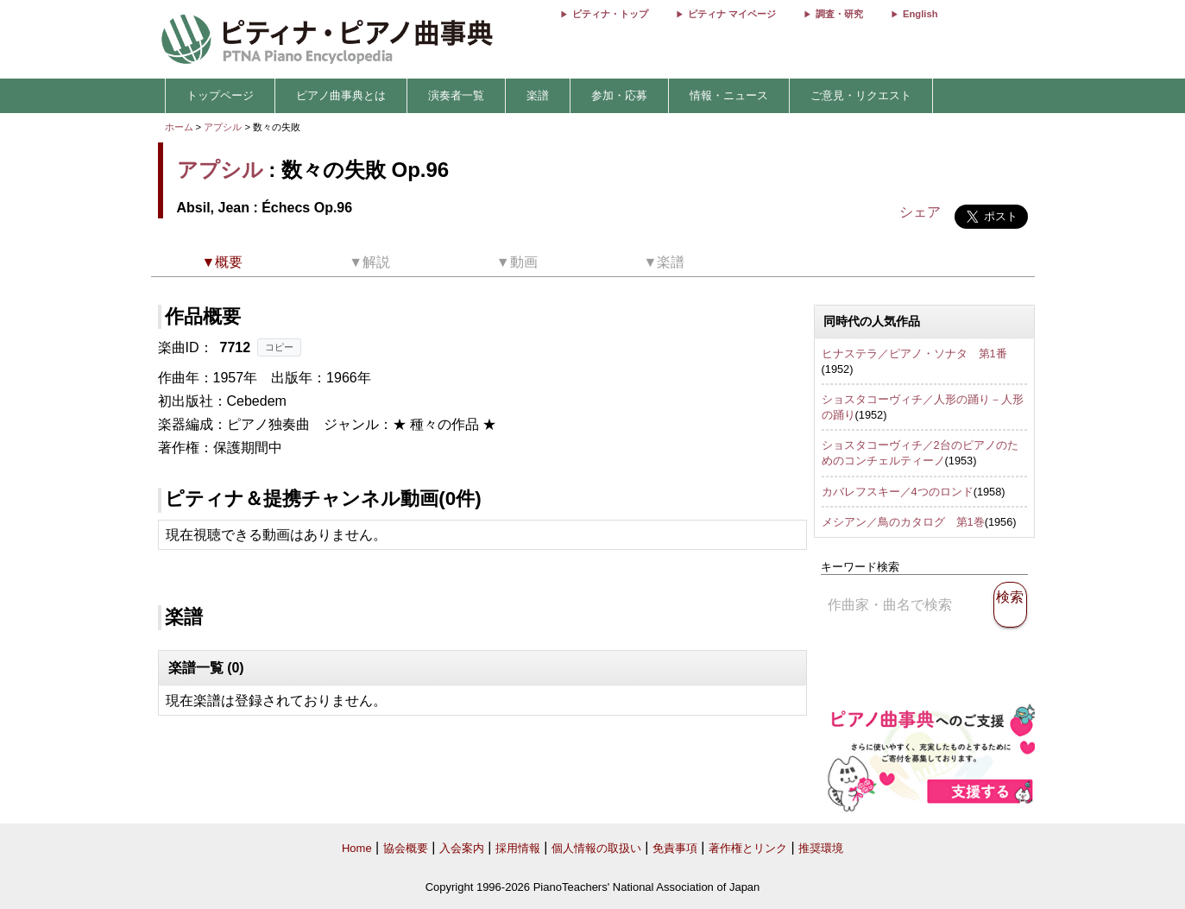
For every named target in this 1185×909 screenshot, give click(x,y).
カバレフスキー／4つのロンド (898, 491)
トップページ (220, 95)
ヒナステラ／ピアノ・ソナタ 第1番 (914, 353)
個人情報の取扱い (596, 848)
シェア (920, 212)
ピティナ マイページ (732, 14)
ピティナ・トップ (610, 14)
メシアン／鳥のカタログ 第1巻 (903, 521)
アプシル (223, 127)
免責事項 (674, 848)
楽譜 (537, 95)
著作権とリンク (748, 848)
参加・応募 (619, 95)
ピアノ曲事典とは (341, 95)
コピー (279, 347)
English (920, 14)
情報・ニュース (729, 95)
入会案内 (461, 848)
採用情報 (517, 848)
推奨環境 (820, 848)
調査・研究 (839, 14)
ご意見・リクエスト (860, 95)
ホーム (179, 127)
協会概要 (405, 848)
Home (357, 848)
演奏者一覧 (456, 95)
